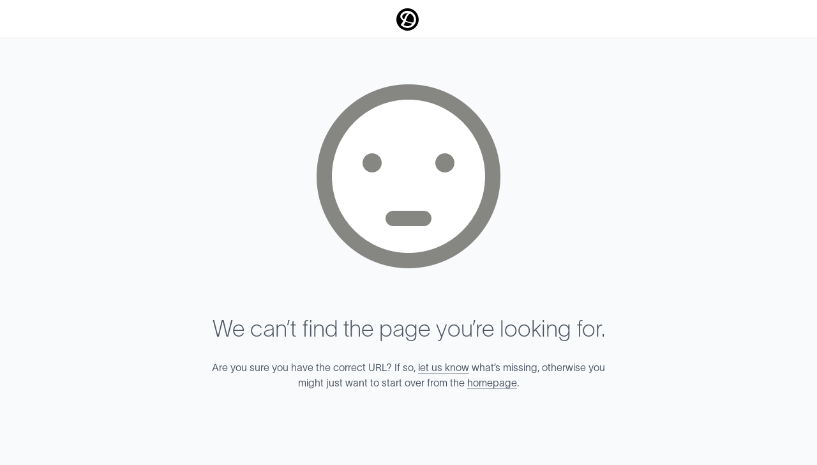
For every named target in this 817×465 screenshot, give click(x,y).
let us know (443, 368)
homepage (492, 383)
